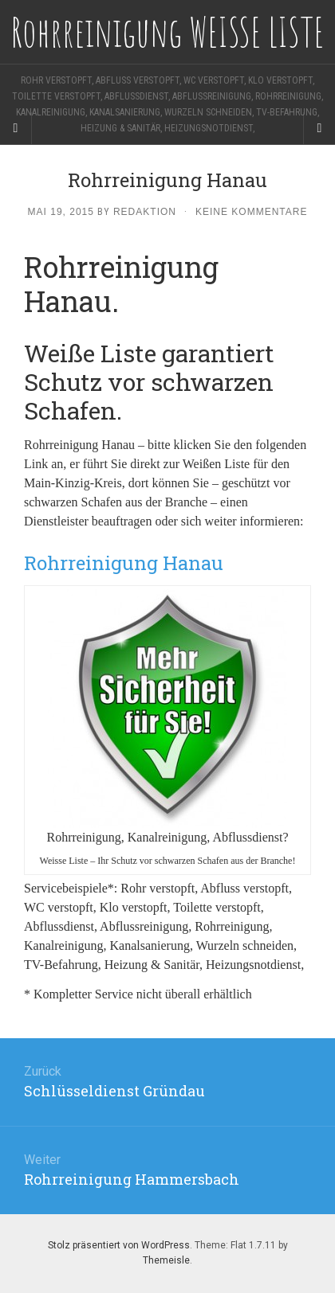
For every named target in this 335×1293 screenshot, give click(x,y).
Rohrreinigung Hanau (123, 563)
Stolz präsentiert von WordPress (119, 1245)
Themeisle (166, 1260)
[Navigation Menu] (319, 128)
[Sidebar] (16, 128)
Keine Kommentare (251, 211)
